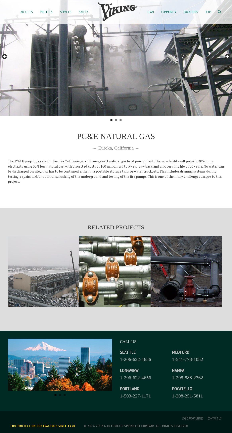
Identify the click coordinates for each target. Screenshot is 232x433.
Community (168, 12)
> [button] (227, 57)
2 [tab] (116, 120)
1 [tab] (111, 120)
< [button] (5, 57)
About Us (27, 12)
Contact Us (215, 418)
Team (150, 12)
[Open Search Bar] (220, 12)
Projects (46, 12)
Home (117, 12)
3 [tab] (120, 120)
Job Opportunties (193, 418)
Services (65, 12)
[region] (116, 58)
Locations (191, 12)
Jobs (208, 12)
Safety (83, 12)
